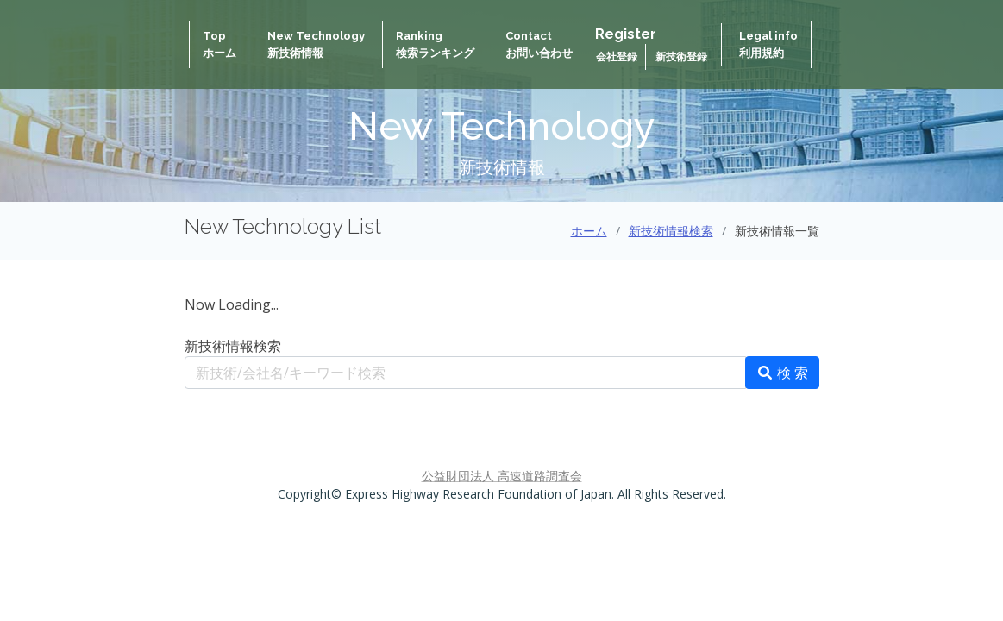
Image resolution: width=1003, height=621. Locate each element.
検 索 (782, 372)
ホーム (589, 231)
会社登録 (618, 57)
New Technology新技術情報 (316, 44)
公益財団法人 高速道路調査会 (502, 475)
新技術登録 (681, 57)
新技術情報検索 (671, 231)
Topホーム (219, 44)
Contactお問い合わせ (539, 44)
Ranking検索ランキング (435, 44)
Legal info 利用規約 (768, 44)
